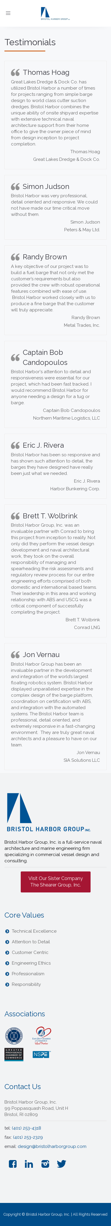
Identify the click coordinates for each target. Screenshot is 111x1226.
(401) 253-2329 (28, 1137)
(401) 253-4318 (26, 1128)
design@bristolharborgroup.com (52, 1146)
